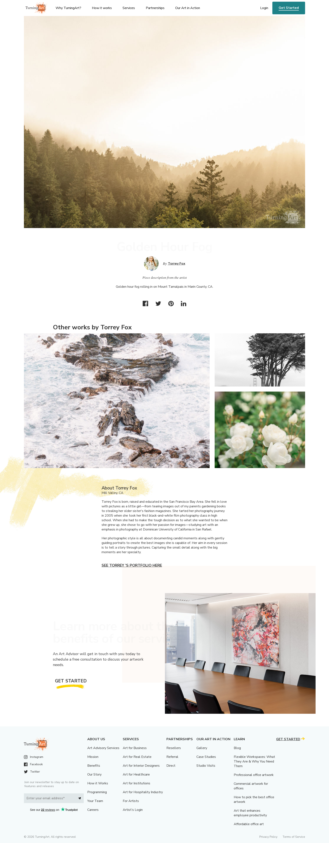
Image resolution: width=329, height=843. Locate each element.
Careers (93, 809)
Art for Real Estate (137, 757)
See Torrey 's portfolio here (132, 565)
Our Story (94, 774)
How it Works (97, 783)
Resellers (173, 748)
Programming (97, 792)
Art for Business (135, 748)
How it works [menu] (102, 8)
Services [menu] (129, 8)
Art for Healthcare (136, 774)
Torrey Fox (176, 263)
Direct (170, 765)
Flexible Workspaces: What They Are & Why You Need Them (254, 761)
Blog (237, 748)
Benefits (93, 765)
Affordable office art (249, 824)
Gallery (201, 748)
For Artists (131, 801)
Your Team (95, 801)
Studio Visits (205, 765)
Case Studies (206, 757)
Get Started (289, 7)
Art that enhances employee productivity (250, 813)
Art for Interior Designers (141, 765)
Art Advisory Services (103, 748)
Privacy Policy (268, 837)
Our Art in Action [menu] (187, 8)
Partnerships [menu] (155, 8)
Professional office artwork (254, 775)
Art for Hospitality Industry (143, 792)
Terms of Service (293, 837)
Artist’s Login (133, 809)
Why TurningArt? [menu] (68, 8)
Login (264, 8)
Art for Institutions (136, 783)
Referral (172, 757)
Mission (92, 757)
